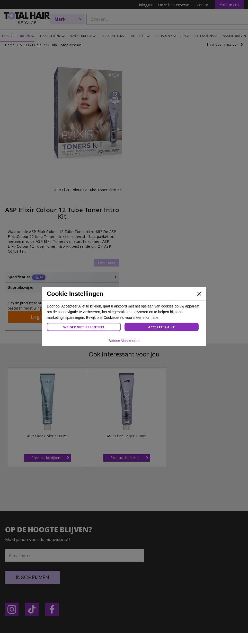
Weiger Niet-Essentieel (84, 327)
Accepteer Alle (161, 327)
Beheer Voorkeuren (124, 341)
